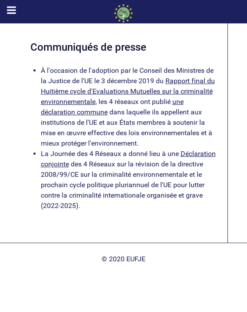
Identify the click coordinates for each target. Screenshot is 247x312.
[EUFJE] (123, 13)
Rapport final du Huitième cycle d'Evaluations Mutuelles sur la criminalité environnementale (128, 91)
